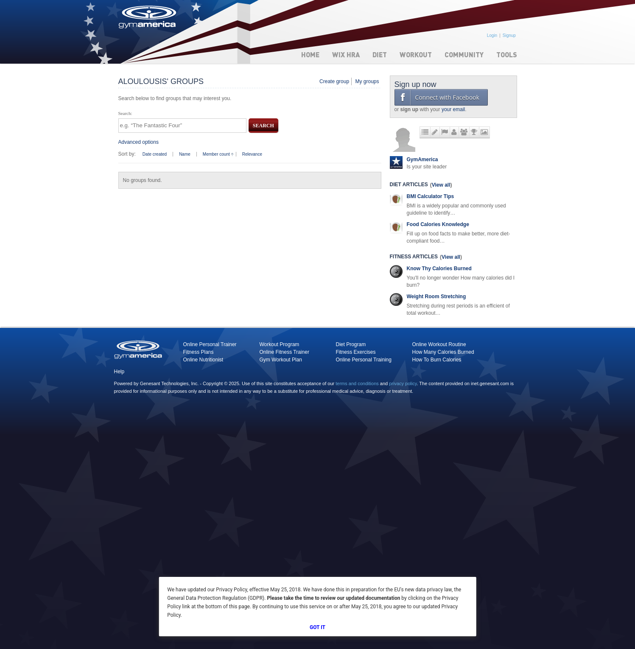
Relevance (252, 154)
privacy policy (403, 383)
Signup (509, 35)
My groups (367, 81)
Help (119, 372)
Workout (416, 54)
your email (453, 109)
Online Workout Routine (439, 344)
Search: (125, 113)
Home (310, 54)
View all (441, 185)
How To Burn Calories (437, 360)
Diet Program (351, 344)
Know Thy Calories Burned (439, 268)
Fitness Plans (198, 352)
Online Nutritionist (203, 360)
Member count (216, 154)
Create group (334, 81)
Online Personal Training (364, 360)
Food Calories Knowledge (438, 224)
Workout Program (279, 344)
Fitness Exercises (356, 352)
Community (464, 54)
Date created (155, 154)
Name (184, 154)
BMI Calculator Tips (430, 196)
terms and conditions (357, 383)
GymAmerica (422, 159)
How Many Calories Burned (443, 352)
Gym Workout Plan (281, 360)
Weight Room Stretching (436, 296)
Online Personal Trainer (210, 344)
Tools (506, 54)
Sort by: (127, 154)
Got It (317, 627)
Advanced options (138, 142)
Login (492, 35)
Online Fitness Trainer (284, 352)
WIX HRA (346, 54)
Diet (379, 54)
